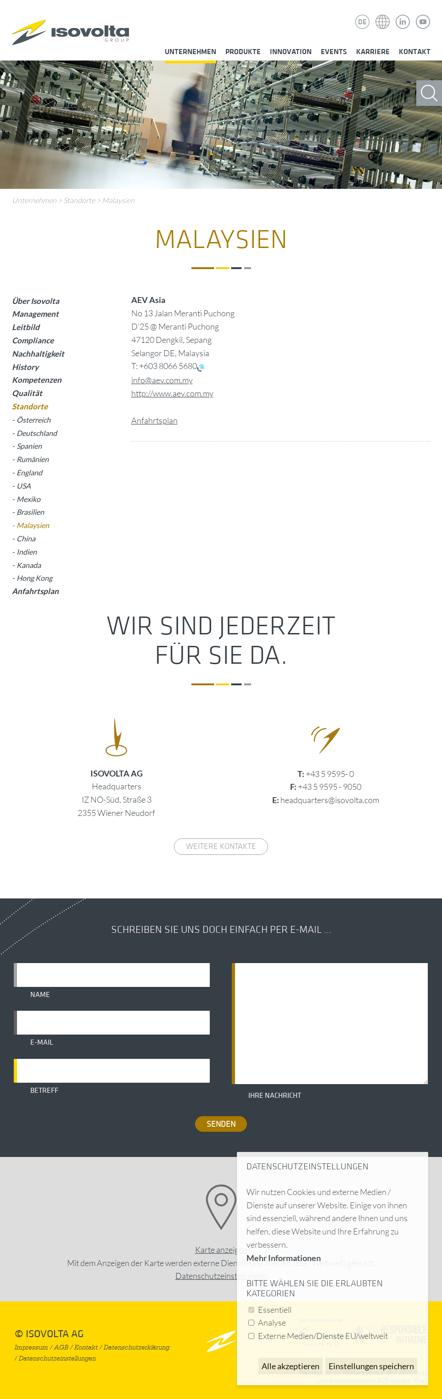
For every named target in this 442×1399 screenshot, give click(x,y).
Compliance (33, 340)
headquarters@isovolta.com (329, 800)
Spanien (29, 445)
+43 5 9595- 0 (330, 774)
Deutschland (37, 433)
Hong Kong (34, 577)
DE (362, 22)
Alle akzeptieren (290, 1366)
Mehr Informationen (283, 1258)
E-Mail (41, 1042)
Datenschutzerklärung (136, 1347)
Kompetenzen (37, 380)
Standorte (79, 200)
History (25, 367)
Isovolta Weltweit (383, 15)
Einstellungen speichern (371, 1366)
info (138, 380)
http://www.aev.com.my (172, 393)
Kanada (29, 565)
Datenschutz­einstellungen (221, 1276)
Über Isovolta (35, 301)
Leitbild (25, 327)
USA (24, 485)
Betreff (44, 1090)
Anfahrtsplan (154, 420)
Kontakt (415, 51)
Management (35, 314)
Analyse (272, 1322)
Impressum (31, 1347)
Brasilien (30, 511)
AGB (61, 1347)
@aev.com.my (169, 380)
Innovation (291, 51)
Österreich (33, 419)
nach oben (221, 1341)
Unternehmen (190, 51)
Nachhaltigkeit (38, 353)
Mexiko (28, 499)
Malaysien (118, 200)
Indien (27, 551)
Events (334, 51)
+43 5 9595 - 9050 (329, 787)
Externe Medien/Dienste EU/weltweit (323, 1336)
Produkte (243, 51)
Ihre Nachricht (274, 1095)
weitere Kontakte (221, 846)
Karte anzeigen (221, 1250)
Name (40, 994)
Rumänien (33, 459)
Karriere (373, 51)
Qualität (27, 393)
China (26, 538)
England (29, 472)
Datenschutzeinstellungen (57, 1358)
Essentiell (274, 1310)
